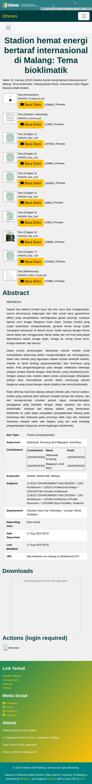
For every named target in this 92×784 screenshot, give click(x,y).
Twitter (8, 707)
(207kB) (36, 143)
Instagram (9, 710)
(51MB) (36, 281)
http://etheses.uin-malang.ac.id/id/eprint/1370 (53, 556)
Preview (60, 104)
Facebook (9, 703)
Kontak (6, 687)
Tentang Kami (10, 680)
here (82, 778)
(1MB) (35, 222)
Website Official (11, 675)
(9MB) (35, 202)
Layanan (7, 683)
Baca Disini (30, 104)
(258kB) (36, 104)
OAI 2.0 (52, 778)
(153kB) (36, 261)
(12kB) (35, 124)
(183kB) (36, 183)
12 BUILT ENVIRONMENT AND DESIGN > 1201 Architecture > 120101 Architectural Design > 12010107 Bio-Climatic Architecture (55, 487)
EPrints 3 (25, 778)
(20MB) (36, 163)
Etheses (9, 16)
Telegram (9, 715)
